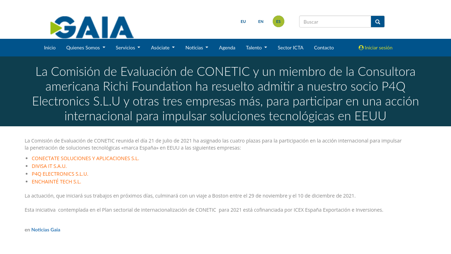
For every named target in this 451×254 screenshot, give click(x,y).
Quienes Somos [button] (83, 47)
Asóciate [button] (161, 47)
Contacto (324, 47)
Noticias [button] (194, 47)
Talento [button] (254, 47)
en (261, 21)
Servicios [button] (126, 47)
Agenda (227, 47)
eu (243, 21)
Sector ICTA (290, 47)
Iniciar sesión (376, 47)
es (278, 21)
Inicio (50, 47)
